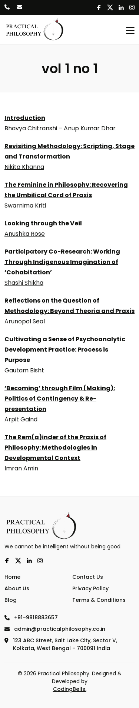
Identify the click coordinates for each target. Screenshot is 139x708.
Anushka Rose (24, 233)
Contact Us (87, 577)
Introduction (24, 118)
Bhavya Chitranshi (30, 128)
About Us (16, 588)
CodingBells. (69, 689)
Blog (10, 600)
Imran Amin (21, 468)
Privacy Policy (90, 588)
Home (12, 577)
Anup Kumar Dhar (90, 128)
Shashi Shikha (23, 282)
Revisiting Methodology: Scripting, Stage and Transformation (69, 151)
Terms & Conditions (99, 600)
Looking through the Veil (43, 223)
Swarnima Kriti (25, 205)
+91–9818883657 (31, 617)
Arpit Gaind (20, 419)
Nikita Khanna (24, 167)
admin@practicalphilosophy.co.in (54, 629)
